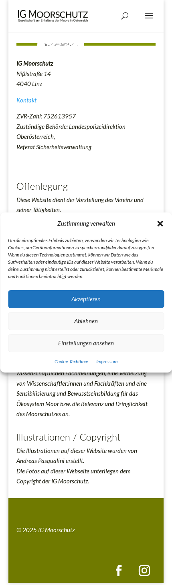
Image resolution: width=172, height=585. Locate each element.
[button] (160, 224)
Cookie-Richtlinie (71, 362)
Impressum (106, 362)
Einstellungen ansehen (86, 343)
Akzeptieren (86, 299)
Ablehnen (86, 321)
